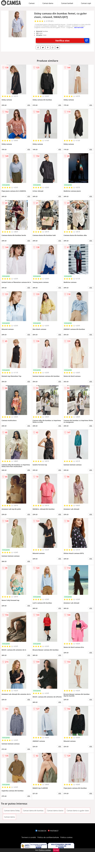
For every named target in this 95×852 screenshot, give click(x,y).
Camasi (31, 3)
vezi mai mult (78, 27)
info (28, 105)
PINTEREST (53, 831)
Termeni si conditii (28, 837)
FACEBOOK (40, 831)
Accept (56, 850)
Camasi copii (86, 3)
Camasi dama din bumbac (33, 810)
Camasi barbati (67, 3)
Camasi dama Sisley (12, 810)
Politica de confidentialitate (48, 837)
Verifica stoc (72, 40)
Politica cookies (66, 837)
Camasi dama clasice (55, 810)
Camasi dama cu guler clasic (78, 810)
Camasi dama (47, 3)
